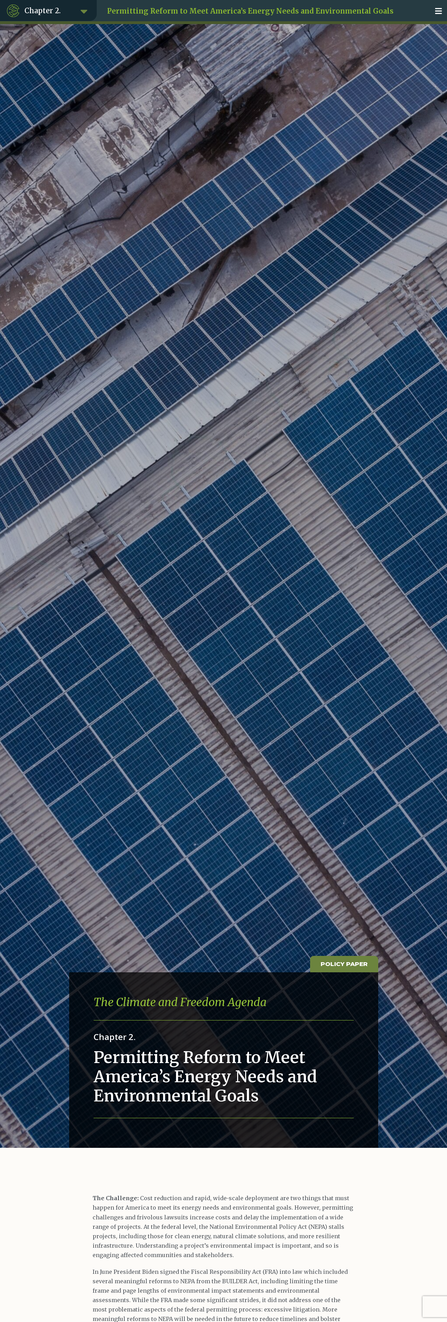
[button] (438, 11)
